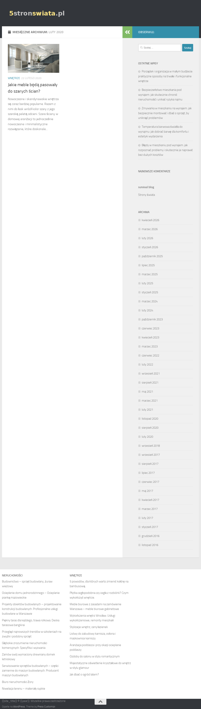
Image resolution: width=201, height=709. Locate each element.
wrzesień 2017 (151, 455)
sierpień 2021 (150, 382)
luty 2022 (147, 364)
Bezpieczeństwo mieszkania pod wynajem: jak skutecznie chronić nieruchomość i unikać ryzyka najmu (160, 94)
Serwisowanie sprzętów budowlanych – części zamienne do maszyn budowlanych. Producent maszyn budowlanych (30, 670)
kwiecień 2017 (150, 500)
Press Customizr (46, 706)
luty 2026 (147, 238)
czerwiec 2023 (150, 328)
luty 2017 (147, 518)
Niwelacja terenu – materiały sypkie (23, 688)
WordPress (19, 706)
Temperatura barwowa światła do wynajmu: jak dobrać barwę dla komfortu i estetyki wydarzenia (163, 131)
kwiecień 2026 (150, 220)
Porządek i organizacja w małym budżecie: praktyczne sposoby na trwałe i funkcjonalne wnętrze (165, 76)
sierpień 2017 (150, 464)
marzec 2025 (150, 274)
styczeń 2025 (150, 292)
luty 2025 (147, 283)
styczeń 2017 (150, 527)
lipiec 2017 (148, 473)
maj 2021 (147, 391)
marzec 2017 (150, 509)
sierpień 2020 (150, 427)
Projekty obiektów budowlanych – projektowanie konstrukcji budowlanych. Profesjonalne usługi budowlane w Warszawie (31, 608)
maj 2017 (147, 491)
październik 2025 (152, 256)
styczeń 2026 (150, 247)
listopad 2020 (150, 418)
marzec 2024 (150, 301)
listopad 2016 (150, 545)
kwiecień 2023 (150, 337)
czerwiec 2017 (150, 482)
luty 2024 (147, 310)
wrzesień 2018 (151, 445)
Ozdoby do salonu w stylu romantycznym (95, 656)
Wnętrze (14, 78)
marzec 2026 (150, 229)
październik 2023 (152, 319)
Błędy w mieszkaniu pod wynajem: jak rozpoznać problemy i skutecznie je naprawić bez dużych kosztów (165, 150)
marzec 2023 (150, 346)
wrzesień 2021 (151, 373)
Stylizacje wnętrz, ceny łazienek (89, 627)
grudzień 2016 (150, 536)
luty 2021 (147, 409)
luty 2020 (147, 436)
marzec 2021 (150, 400)
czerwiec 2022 (150, 355)
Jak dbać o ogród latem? (84, 674)
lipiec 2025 (148, 265)
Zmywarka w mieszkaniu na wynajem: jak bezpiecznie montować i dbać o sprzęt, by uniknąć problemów (165, 113)
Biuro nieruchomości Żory (17, 682)
